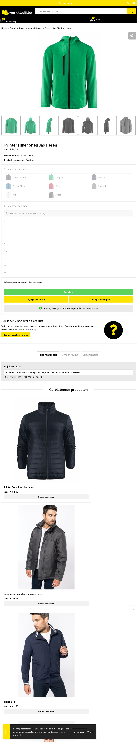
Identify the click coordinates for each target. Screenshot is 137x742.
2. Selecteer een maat (16, 206)
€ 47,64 (78, 553)
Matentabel (6, 685)
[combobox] (81, 11)
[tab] (48, 354)
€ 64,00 (11, 468)
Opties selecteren (35, 474)
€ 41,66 (11, 553)
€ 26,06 (78, 468)
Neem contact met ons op (15, 334)
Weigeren (90, 732)
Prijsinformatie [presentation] (47, 355)
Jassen (22, 28)
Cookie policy (76, 642)
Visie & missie (7, 681)
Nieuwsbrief (6, 677)
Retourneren (76, 681)
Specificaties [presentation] (90, 355)
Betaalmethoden (78, 677)
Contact (73, 633)
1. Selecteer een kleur (16, 169)
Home (4, 28)
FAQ (71, 650)
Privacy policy (76, 637)
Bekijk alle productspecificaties (19, 160)
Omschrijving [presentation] (70, 355)
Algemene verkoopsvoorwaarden (85, 646)
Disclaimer (75, 673)
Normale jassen (35, 28)
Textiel (13, 28)
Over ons (5, 673)
